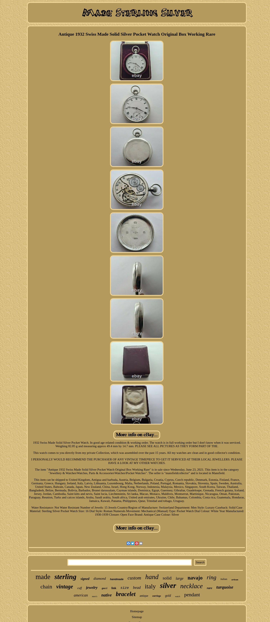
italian (223, 579)
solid (167, 578)
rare (209, 588)
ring (211, 577)
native (106, 595)
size (124, 588)
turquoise (224, 587)
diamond (99, 579)
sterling (65, 577)
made (42, 577)
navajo (195, 578)
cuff (79, 588)
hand (152, 577)
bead (137, 587)
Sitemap (137, 617)
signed (85, 579)
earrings (156, 595)
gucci (104, 588)
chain (46, 587)
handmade (116, 579)
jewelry (92, 587)
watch (177, 596)
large (179, 578)
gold (168, 595)
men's (94, 596)
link (113, 588)
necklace (191, 586)
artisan (234, 579)
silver (168, 586)
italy (150, 586)
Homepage (137, 611)
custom (134, 578)
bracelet (126, 594)
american (81, 595)
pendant (192, 594)
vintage (64, 586)
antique (144, 595)
